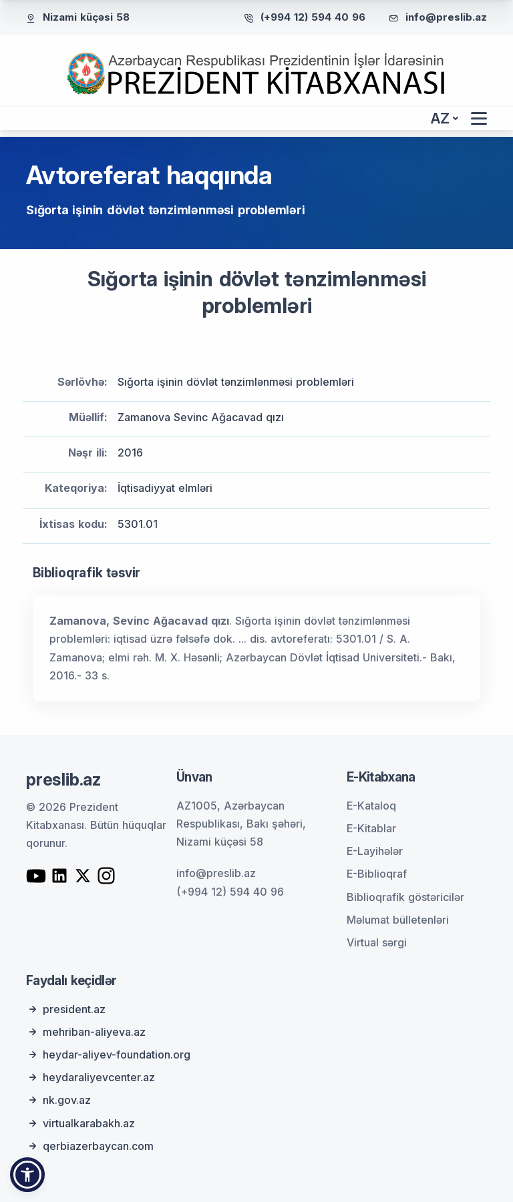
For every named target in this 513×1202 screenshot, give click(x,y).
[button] (27, 1175)
